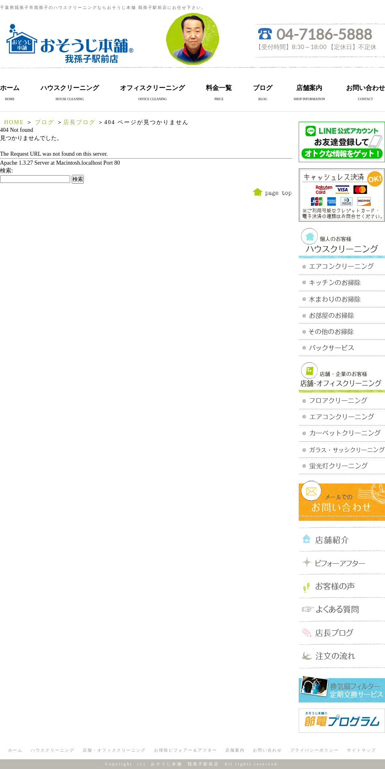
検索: (6, 171)
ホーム (9, 87)
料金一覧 (219, 87)
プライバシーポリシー (314, 750)
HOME (14, 122)
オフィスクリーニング (152, 87)
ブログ (262, 87)
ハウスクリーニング (70, 87)
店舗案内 (309, 87)
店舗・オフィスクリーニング (114, 750)
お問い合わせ (365, 87)
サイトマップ (361, 750)
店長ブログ (79, 122)
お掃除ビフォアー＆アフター (185, 750)
